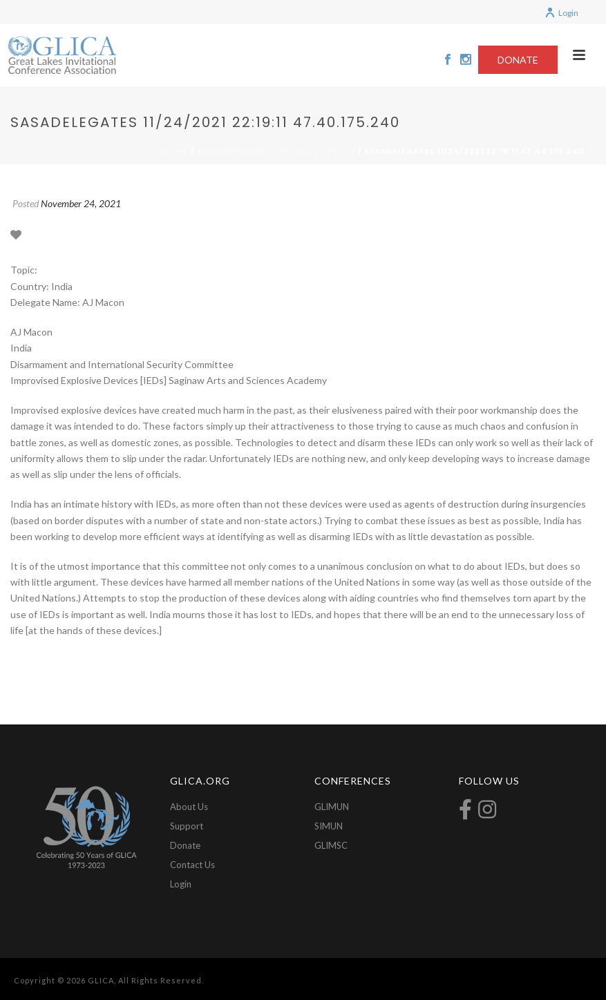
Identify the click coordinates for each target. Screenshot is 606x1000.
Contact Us (192, 864)
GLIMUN (331, 806)
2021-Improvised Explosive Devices (276, 151)
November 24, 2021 (81, 203)
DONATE (518, 60)
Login (561, 13)
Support (186, 825)
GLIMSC (331, 845)
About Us (189, 806)
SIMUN (328, 825)
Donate (185, 845)
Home (176, 151)
